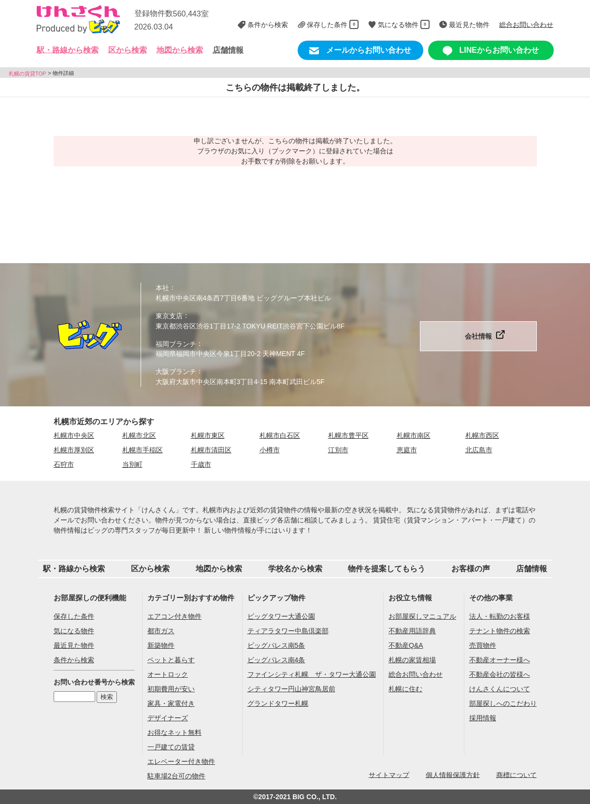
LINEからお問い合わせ (491, 51)
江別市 (338, 450)
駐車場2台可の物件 (176, 776)
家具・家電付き (171, 703)
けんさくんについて (499, 689)
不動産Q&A (406, 645)
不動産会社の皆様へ (499, 674)
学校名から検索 (295, 569)
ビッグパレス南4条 (276, 660)
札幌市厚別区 (74, 450)
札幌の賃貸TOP (27, 73)
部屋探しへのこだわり (503, 703)
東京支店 (169, 316)
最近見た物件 (74, 645)
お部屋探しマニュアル (422, 616)
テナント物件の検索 (499, 631)
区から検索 (150, 569)
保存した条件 (74, 616)
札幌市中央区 (74, 435)
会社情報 (478, 336)
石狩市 (64, 464)
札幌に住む (405, 689)
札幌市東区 (208, 435)
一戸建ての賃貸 (171, 747)
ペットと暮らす (171, 660)
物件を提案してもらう (386, 569)
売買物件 (482, 645)
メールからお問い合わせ (360, 51)
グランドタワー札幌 (277, 703)
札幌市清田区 (211, 450)
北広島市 (478, 450)
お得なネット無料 (174, 732)
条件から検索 (74, 660)
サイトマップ (389, 774)
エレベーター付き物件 (181, 761)
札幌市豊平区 (348, 435)
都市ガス (160, 631)
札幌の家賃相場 (412, 660)
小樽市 (269, 450)
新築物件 (160, 645)
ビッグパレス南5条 (276, 645)
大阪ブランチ (176, 371)
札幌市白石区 (279, 435)
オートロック (167, 674)
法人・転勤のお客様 (499, 616)
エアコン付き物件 (174, 616)
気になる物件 (74, 631)
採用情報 (482, 718)
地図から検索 (180, 50)
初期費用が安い (171, 689)
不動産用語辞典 (412, 631)
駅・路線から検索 (74, 569)
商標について (516, 774)
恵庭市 (407, 450)
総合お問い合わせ (416, 674)
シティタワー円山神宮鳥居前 (291, 689)
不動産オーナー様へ (499, 660)
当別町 (132, 464)
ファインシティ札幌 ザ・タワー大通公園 (311, 674)
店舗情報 (228, 50)
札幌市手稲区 (142, 450)
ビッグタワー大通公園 (281, 616)
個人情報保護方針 (453, 774)
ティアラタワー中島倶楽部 (288, 631)
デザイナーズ (167, 718)
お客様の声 (470, 569)
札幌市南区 (414, 435)
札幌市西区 (482, 435)
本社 (162, 288)
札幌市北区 (139, 435)
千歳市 (201, 464)
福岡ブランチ (176, 343)
